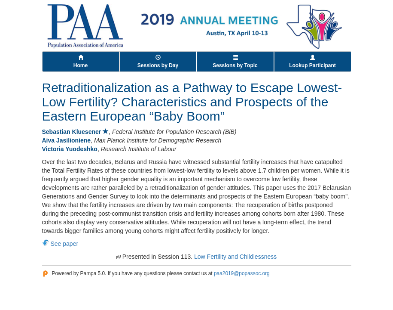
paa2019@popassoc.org (242, 273)
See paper (65, 243)
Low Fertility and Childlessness (235, 256)
